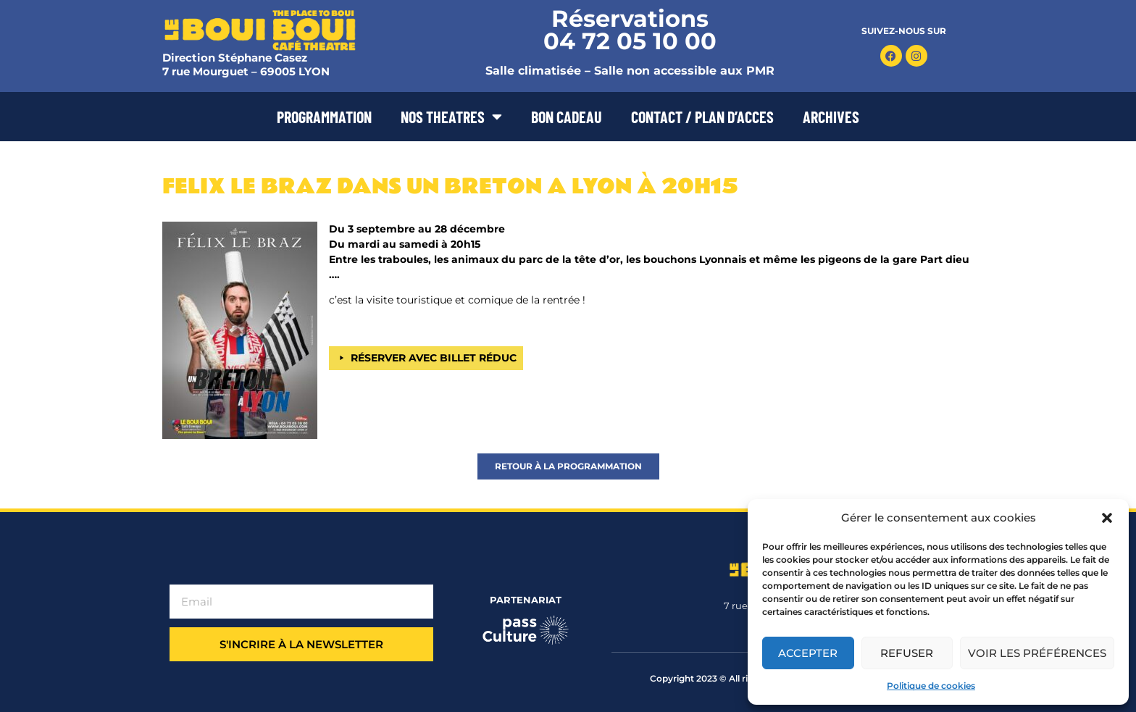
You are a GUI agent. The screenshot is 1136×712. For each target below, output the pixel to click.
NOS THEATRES (451, 116)
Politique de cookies (931, 685)
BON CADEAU (566, 116)
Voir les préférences (1037, 653)
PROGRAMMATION (324, 116)
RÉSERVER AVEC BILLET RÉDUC (434, 357)
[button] (1107, 518)
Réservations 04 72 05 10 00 (630, 29)
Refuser (906, 653)
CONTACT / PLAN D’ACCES (702, 116)
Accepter (808, 653)
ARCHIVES (831, 116)
